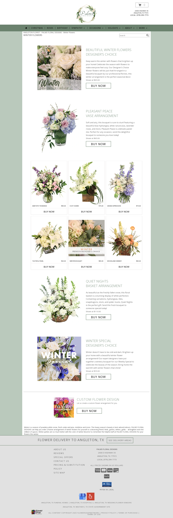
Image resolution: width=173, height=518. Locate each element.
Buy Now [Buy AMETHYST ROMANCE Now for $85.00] (49, 211)
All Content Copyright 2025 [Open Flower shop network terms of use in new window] (63, 513)
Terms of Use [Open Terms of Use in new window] (94, 514)
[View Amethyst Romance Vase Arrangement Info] (49, 183)
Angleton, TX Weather (73, 507)
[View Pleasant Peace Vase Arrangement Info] (61, 127)
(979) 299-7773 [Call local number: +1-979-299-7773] (142, 15)
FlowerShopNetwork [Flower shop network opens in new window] (88, 513)
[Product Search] (132, 35)
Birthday (62, 28)
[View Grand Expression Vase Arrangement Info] (124, 183)
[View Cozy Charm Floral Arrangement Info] (86, 183)
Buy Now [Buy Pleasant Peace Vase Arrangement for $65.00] (98, 144)
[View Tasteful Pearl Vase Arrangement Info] (49, 238)
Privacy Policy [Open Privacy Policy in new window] (108, 513)
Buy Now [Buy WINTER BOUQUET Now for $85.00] (86, 266)
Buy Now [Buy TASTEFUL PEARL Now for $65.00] (49, 266)
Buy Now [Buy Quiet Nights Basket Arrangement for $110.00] (98, 317)
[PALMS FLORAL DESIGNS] (86, 13)
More (143, 28)
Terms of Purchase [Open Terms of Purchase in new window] (128, 513)
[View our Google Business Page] (82, 499)
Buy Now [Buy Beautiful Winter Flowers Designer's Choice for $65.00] (98, 86)
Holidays (114, 28)
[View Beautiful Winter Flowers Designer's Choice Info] (61, 68)
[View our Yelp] (90, 499)
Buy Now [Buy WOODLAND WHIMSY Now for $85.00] (124, 266)
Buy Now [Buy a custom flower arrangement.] (89, 411)
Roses (50, 28)
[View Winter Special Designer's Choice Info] (61, 359)
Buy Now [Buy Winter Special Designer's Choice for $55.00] (98, 377)
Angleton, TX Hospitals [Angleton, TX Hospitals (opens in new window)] (81, 502)
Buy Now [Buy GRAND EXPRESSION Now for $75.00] (124, 211)
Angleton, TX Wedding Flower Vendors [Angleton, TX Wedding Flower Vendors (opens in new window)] (113, 502)
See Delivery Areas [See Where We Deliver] (120, 440)
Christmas (37, 28)
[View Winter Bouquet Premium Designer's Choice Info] (86, 238)
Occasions (96, 28)
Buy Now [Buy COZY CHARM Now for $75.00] (86, 211)
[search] (147, 35)
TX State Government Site (98, 507)
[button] (141, 5)
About (130, 28)
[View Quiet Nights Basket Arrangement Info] (61, 299)
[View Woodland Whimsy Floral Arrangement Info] (124, 238)
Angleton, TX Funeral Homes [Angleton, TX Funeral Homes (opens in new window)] (54, 502)
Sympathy (78, 28)
